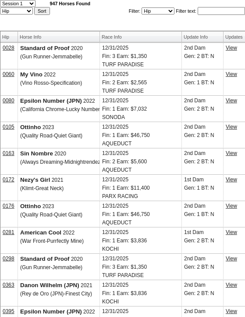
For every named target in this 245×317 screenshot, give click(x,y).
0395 (8, 311)
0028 (8, 48)
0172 (8, 180)
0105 (8, 127)
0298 (8, 259)
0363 (8, 285)
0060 (8, 74)
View (231, 48)
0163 (8, 153)
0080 (8, 100)
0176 (8, 206)
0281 (8, 232)
